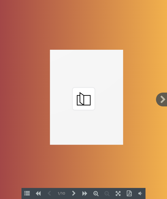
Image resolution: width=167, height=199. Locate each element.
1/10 (61, 193)
